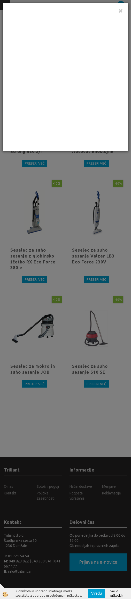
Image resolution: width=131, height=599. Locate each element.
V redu (96, 593)
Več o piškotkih (116, 593)
